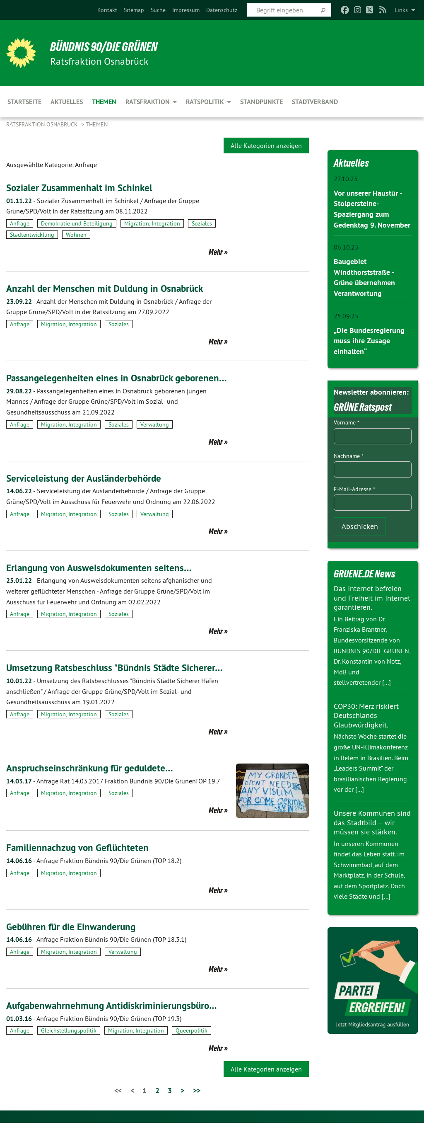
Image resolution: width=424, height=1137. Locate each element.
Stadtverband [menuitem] (315, 101)
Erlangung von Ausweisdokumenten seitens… (101, 581)
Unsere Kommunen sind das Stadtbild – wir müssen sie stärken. (372, 820)
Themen (97, 124)
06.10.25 (346, 246)
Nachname (349, 453)
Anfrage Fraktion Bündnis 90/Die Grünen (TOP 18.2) (93, 874)
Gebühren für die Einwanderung (73, 940)
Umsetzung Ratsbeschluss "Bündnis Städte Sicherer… (117, 681)
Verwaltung (154, 438)
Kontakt (107, 10)
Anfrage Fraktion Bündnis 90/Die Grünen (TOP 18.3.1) (96, 953)
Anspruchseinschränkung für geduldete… (92, 781)
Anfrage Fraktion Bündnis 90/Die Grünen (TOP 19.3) (93, 1032)
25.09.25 (346, 314)
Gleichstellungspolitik (68, 1044)
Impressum (186, 10)
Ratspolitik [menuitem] (205, 101)
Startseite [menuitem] (24, 101)
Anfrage (19, 223)
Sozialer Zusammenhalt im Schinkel (81, 187)
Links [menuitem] (401, 10)
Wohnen (76, 234)
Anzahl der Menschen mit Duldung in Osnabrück (107, 288)
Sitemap (134, 10)
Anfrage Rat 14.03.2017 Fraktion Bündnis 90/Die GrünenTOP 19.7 (113, 794)
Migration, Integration (152, 223)
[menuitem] (107, 10)
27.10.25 (346, 179)
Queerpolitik (191, 1044)
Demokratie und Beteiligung (77, 223)
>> (196, 1104)
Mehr (216, 252)
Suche (158, 10)
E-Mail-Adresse (354, 486)
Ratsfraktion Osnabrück (43, 124)
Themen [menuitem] (104, 101)
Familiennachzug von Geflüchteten (79, 861)
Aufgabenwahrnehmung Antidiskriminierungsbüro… (115, 1019)
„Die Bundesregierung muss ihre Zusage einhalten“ (369, 338)
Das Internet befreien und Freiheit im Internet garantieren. (372, 595)
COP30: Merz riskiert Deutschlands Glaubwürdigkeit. (366, 713)
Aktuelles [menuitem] (67, 101)
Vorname (346, 420)
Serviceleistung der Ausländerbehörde (86, 491)
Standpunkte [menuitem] (261, 101)
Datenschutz (221, 10)
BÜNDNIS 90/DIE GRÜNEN (108, 46)
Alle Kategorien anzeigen (266, 145)
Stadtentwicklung (32, 234)
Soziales (202, 223)
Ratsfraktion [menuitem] (147, 101)
